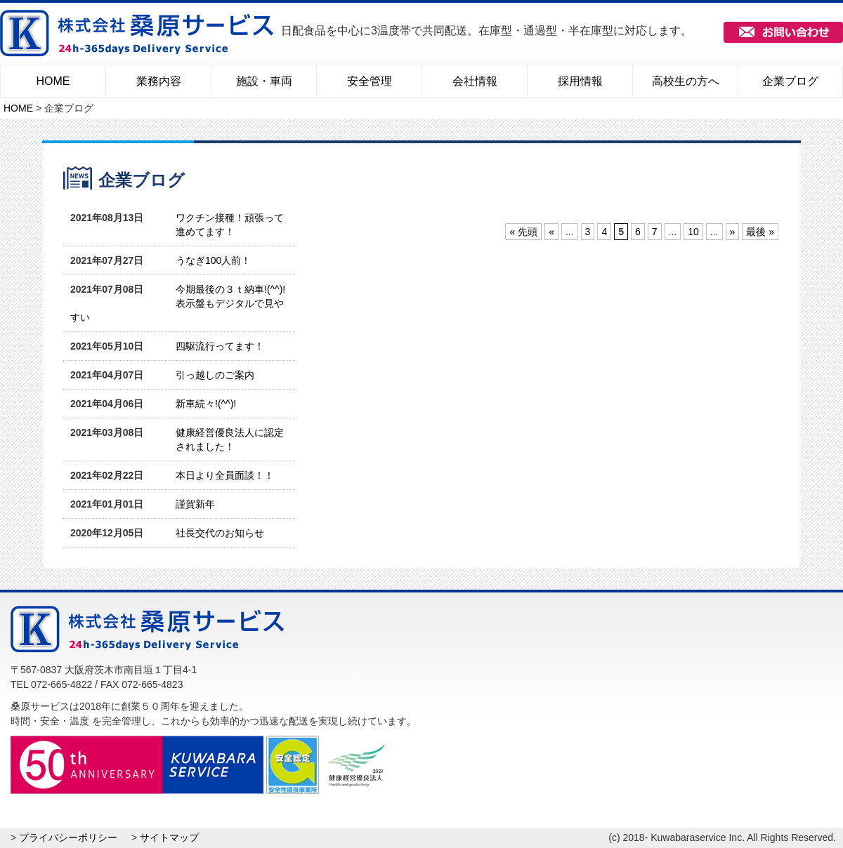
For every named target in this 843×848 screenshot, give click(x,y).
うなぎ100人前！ (213, 260)
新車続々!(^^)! (206, 403)
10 (693, 231)
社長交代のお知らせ (220, 532)
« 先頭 (523, 231)
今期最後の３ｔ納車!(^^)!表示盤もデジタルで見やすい (177, 303)
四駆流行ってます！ (220, 346)
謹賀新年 (195, 504)
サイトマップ (169, 837)
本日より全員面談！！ (225, 475)
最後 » (760, 231)
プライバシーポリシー (68, 837)
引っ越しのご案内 (215, 374)
